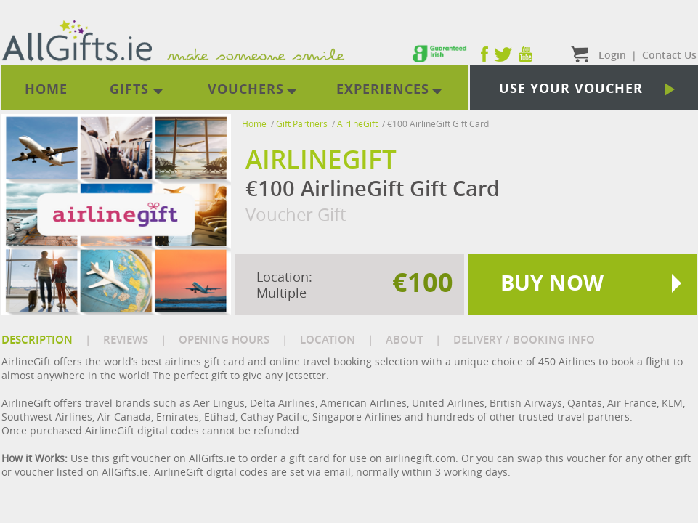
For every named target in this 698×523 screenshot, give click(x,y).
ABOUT (404, 339)
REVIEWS (125, 339)
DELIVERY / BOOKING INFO (524, 339)
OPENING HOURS (224, 339)
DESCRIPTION (37, 339)
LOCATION (327, 339)
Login (612, 55)
